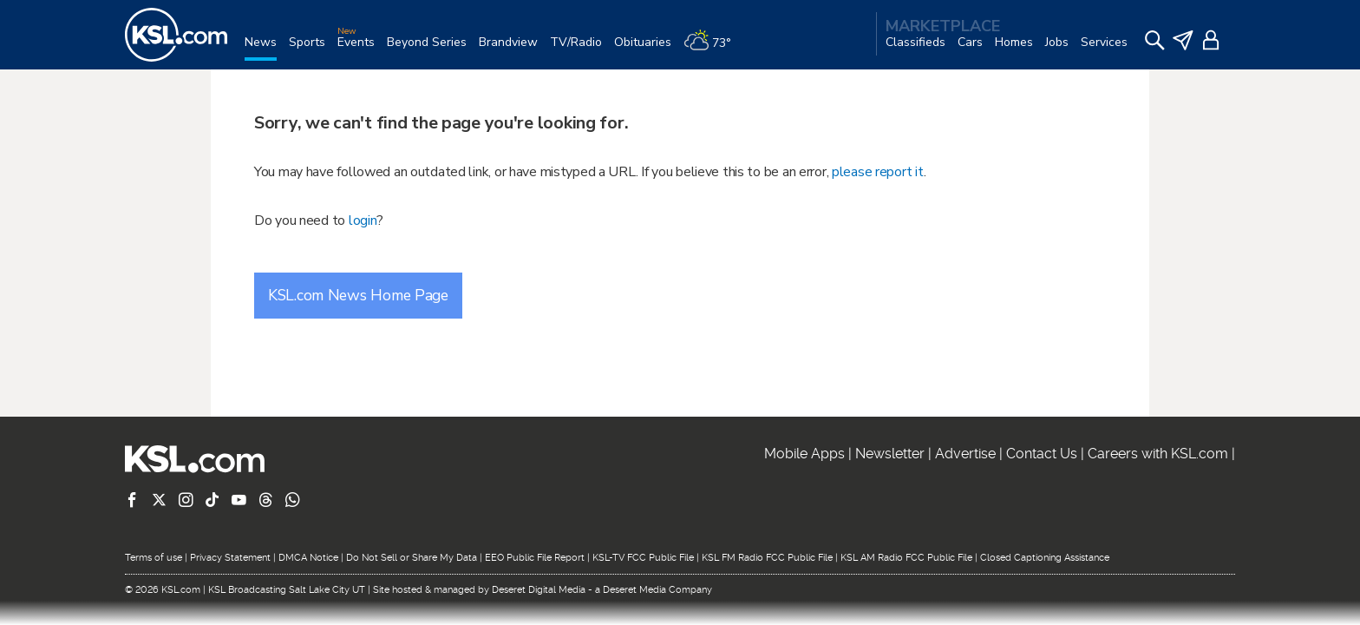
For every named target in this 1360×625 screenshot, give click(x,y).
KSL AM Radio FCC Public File (906, 557)
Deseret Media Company (657, 589)
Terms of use (153, 557)
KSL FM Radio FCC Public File (767, 557)
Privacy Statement (230, 557)
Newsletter (890, 453)
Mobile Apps (804, 453)
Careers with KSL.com (1158, 453)
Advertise (965, 453)
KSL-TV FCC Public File (643, 557)
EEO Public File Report (535, 557)
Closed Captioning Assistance (1044, 557)
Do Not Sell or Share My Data (411, 557)
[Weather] (713, 49)
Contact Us (1041, 453)
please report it (878, 171)
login (363, 220)
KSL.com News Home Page (358, 295)
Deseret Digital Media (538, 589)
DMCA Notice (308, 557)
